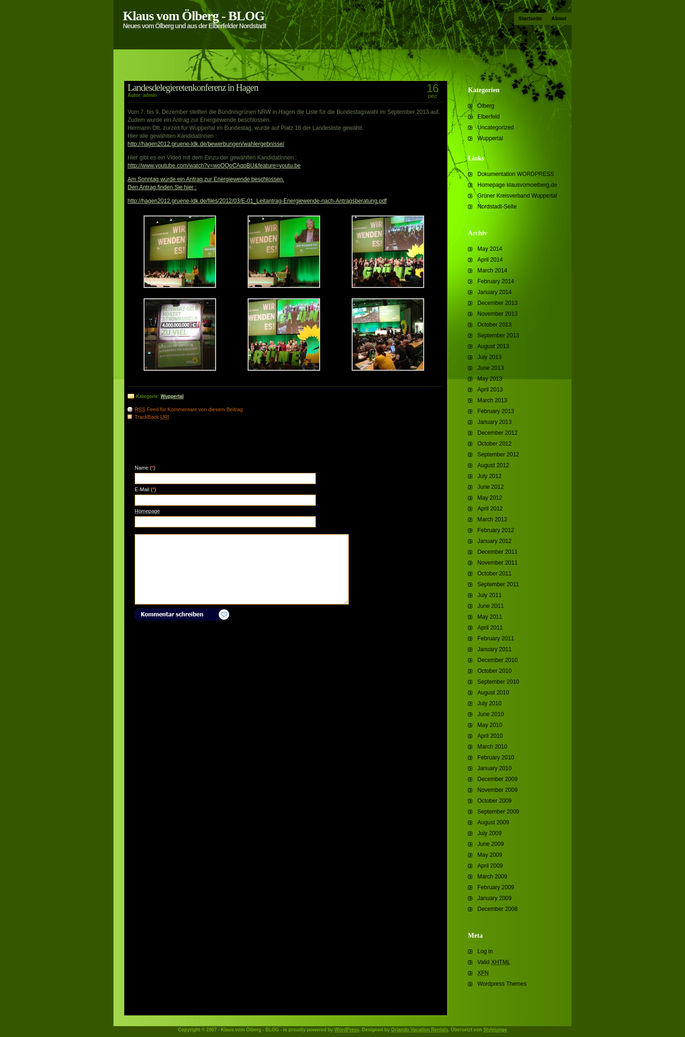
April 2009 (490, 865)
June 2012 (490, 487)
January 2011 (494, 649)
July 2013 (489, 357)
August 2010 (493, 692)
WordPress (346, 1029)
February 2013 (495, 411)
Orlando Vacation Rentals (419, 1029)
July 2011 (489, 595)
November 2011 (497, 562)
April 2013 (490, 389)
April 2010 (490, 736)
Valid (493, 962)
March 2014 (492, 270)
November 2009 (497, 790)
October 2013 (494, 324)
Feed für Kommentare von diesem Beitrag (189, 409)
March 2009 (492, 876)
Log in (485, 951)
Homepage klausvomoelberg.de (517, 185)
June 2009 (490, 844)
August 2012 (493, 465)
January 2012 (494, 541)
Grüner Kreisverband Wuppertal (517, 195)
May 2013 (489, 378)
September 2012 (498, 454)
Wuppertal (490, 138)
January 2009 (494, 898)
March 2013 (492, 400)
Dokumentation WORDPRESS (515, 174)
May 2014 (489, 249)
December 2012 (497, 433)
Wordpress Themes (501, 984)
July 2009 (489, 833)
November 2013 (497, 314)
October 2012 (494, 443)
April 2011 (490, 627)
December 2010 (497, 660)
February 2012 (495, 530)
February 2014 (495, 281)
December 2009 (497, 779)
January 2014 (494, 292)
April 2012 (490, 508)
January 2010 (494, 768)
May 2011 (489, 617)
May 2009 (489, 855)
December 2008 (497, 909)
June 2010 (490, 714)
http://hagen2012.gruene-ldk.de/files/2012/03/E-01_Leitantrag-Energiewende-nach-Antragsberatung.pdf (257, 201)
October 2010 (494, 671)
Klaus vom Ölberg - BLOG (194, 15)
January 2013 (494, 422)
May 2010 (489, 725)
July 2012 (489, 476)
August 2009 (493, 822)
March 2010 (492, 746)
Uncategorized (495, 127)
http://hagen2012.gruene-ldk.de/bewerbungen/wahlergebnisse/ (206, 144)
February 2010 (495, 757)
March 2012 (492, 519)
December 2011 (497, 552)
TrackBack (152, 417)
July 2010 (489, 703)
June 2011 (490, 606)
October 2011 (494, 573)
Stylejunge (495, 1029)
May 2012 (489, 498)
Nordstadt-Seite (496, 206)
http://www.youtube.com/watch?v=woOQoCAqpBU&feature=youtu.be (214, 165)
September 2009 (498, 811)
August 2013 (493, 346)
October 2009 (494, 801)
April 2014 (490, 259)
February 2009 (495, 887)
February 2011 (495, 638)
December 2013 (497, 303)
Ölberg (485, 106)
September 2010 (498, 681)
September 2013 (498, 335)
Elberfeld (488, 116)
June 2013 (490, 368)
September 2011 (498, 584)
